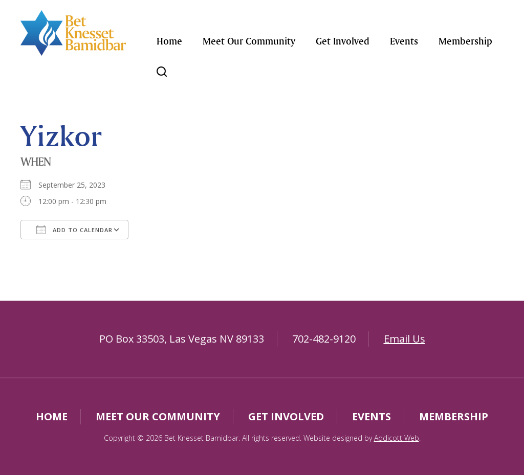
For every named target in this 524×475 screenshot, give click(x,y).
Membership (465, 41)
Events (404, 41)
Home (169, 41)
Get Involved (342, 41)
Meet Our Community (249, 41)
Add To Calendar (74, 229)
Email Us (404, 339)
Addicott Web (396, 438)
